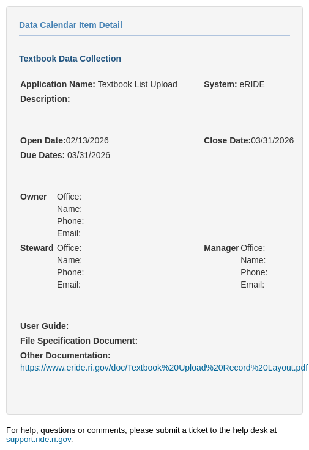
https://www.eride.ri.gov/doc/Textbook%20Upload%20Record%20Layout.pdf (164, 367)
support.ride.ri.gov (38, 439)
